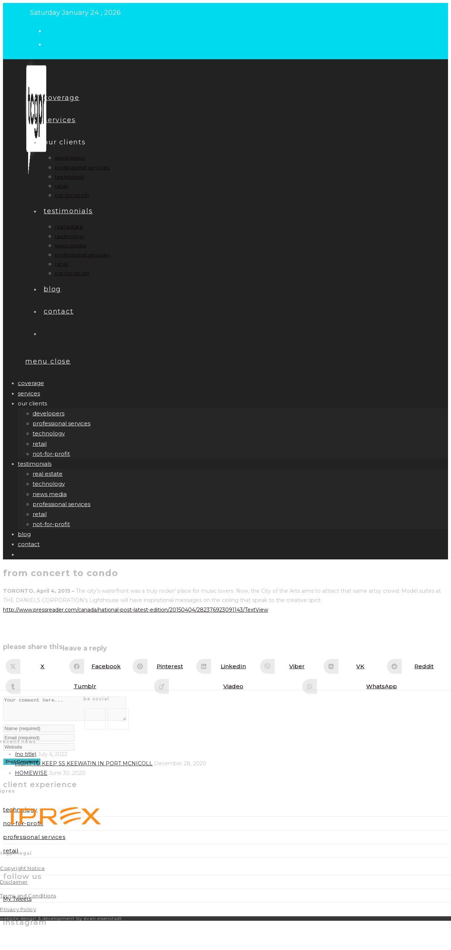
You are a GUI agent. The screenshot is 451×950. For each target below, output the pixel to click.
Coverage (31, 383)
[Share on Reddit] (417, 666)
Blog (24, 534)
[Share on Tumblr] (77, 686)
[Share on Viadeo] (226, 686)
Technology (20, 813)
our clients (32, 403)
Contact (29, 544)
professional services (61, 423)
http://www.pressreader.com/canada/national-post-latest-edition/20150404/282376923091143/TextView (135, 609)
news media (50, 494)
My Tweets (17, 903)
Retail (11, 855)
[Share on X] (35, 666)
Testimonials (34, 463)
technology (49, 433)
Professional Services (34, 841)
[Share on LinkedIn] (226, 666)
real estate (48, 473)
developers (48, 413)
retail (40, 443)
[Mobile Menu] (48, 361)
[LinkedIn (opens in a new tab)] (51, 43)
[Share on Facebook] (99, 666)
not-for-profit (51, 453)
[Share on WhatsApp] (374, 686)
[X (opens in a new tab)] (51, 30)
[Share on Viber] (290, 666)
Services (29, 393)
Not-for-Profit (23, 827)
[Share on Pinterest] (162, 666)
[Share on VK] (353, 666)
